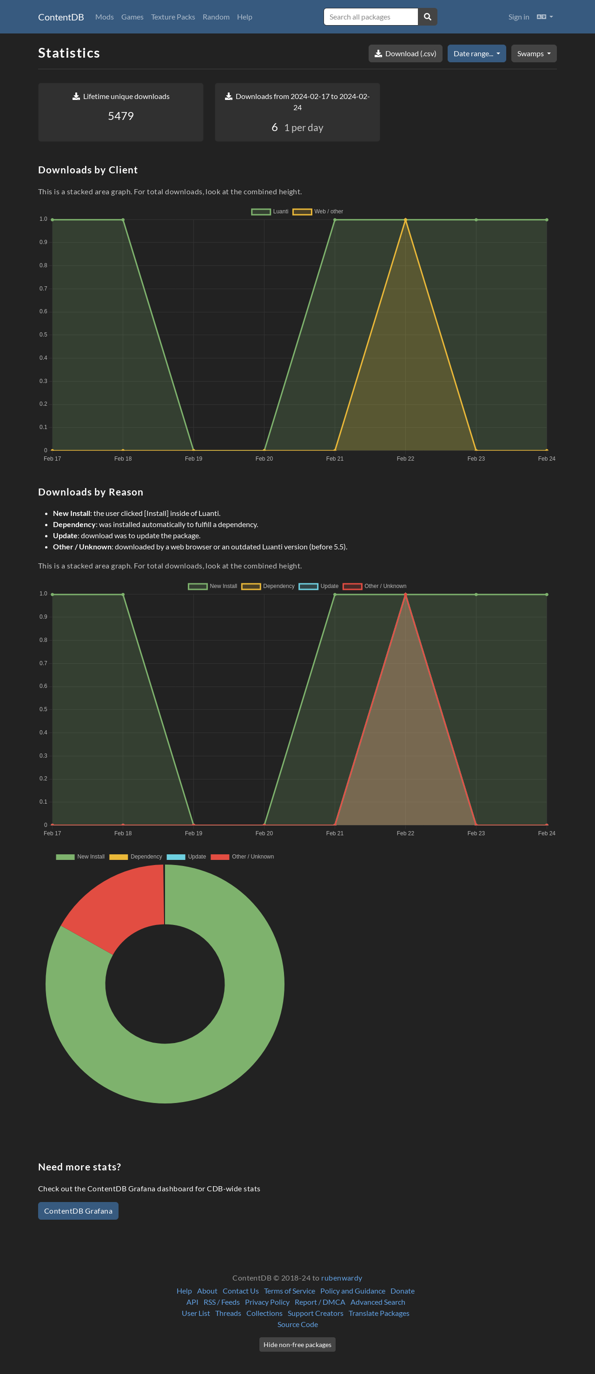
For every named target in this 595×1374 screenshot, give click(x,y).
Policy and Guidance (352, 1290)
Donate (402, 1290)
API (192, 1301)
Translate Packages (379, 1312)
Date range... (474, 53)
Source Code (298, 1324)
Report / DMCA (320, 1301)
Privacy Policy (267, 1301)
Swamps (531, 53)
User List (196, 1312)
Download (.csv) (405, 53)
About (207, 1290)
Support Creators (316, 1312)
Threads (228, 1312)
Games (132, 16)
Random (216, 16)
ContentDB (61, 16)
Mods (104, 16)
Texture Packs (173, 16)
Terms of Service (289, 1290)
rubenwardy (342, 1277)
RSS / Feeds (222, 1301)
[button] (545, 16)
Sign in (519, 16)
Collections (264, 1312)
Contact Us (241, 1290)
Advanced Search (377, 1301)
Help (244, 16)
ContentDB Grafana (78, 1210)
